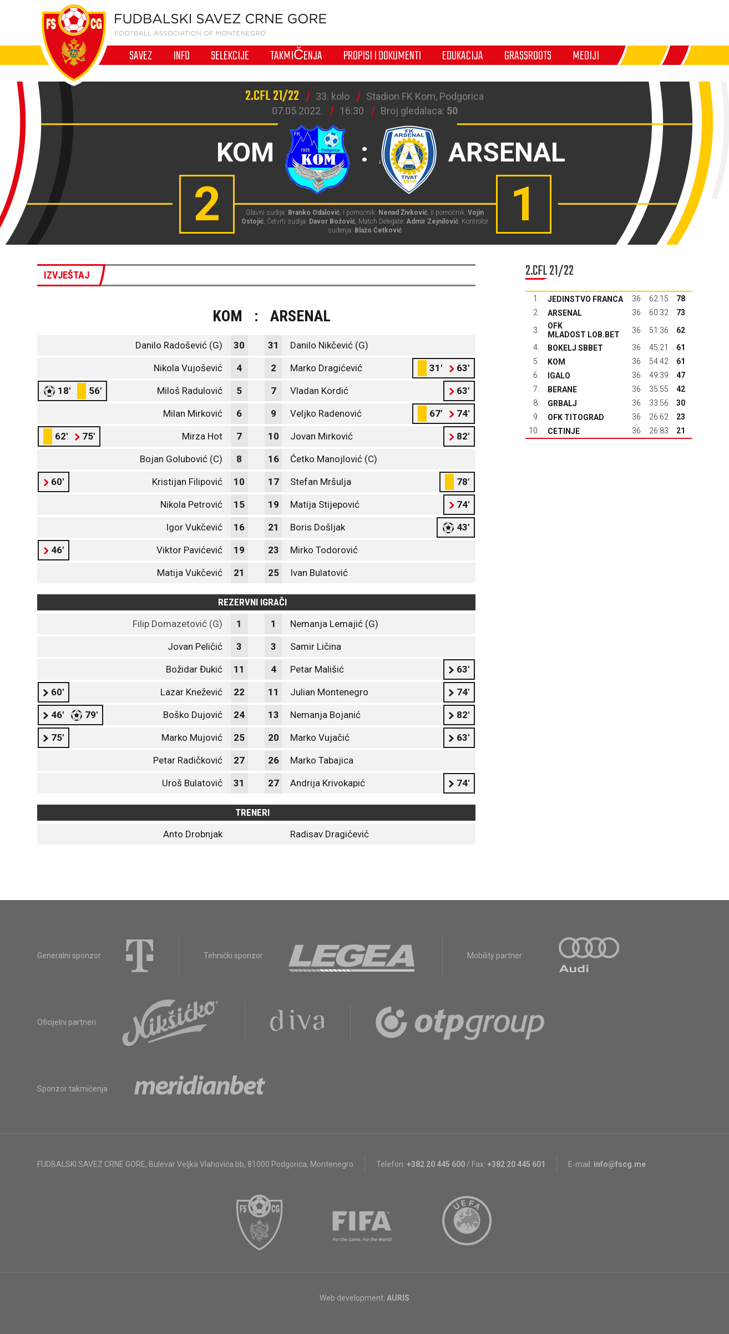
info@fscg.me (620, 1164)
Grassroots (527, 55)
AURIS (398, 1297)
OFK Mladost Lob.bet (584, 330)
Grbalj (562, 403)
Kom (556, 361)
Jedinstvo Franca (585, 299)
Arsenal (565, 313)
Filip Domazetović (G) (177, 623)
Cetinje (564, 431)
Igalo (559, 375)
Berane (562, 389)
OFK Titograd (576, 417)
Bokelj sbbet (575, 347)
